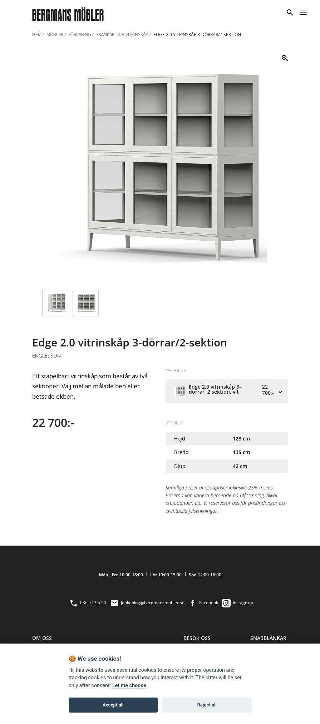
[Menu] (303, 11)
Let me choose (129, 686)
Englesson (46, 355)
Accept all (113, 705)
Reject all (207, 705)
